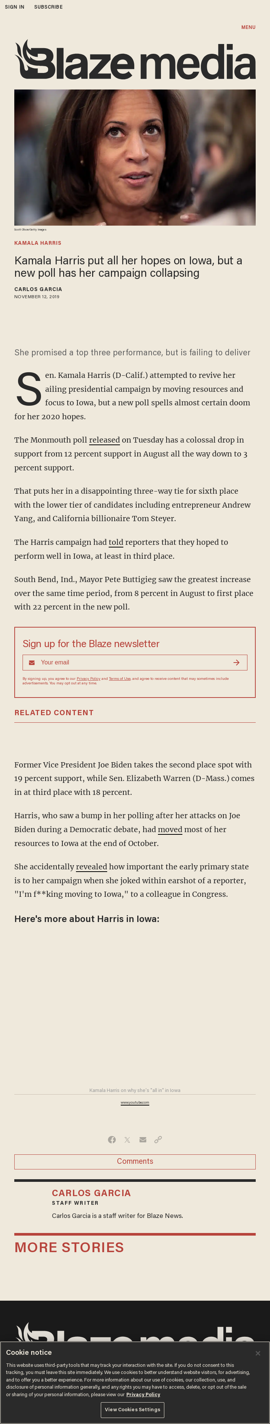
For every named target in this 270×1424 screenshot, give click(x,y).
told (116, 542)
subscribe (48, 7)
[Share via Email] (143, 1139)
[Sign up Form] (135, 662)
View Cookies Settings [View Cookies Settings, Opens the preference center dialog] (132, 1409)
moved (170, 829)
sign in (14, 7)
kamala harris (38, 243)
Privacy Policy (88, 679)
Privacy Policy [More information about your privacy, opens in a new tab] (143, 1394)
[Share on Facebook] (112, 1139)
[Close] (258, 1353)
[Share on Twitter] (127, 1139)
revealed (91, 866)
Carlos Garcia (38, 290)
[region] (135, 1382)
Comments (135, 1162)
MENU (248, 27)
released (104, 439)
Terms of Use (119, 679)
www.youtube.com (135, 1103)
